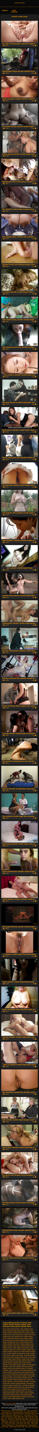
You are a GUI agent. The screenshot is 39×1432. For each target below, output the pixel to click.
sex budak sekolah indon (16, 1391)
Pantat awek (16, 1413)
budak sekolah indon (26, 1342)
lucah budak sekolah (19, 1376)
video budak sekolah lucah (15, 1398)
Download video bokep (22, 1419)
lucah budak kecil (24, 1374)
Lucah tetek (28, 1427)
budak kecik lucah (29, 1334)
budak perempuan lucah (15, 1338)
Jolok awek (31, 1418)
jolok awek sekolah (15, 1366)
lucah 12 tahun (13, 1370)
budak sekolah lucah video (11, 1346)
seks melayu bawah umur (11, 1389)
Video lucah (12, 1422)
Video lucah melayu (32, 1410)
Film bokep (5, 1422)
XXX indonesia (8, 1418)
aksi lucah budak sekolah (11, 1329)
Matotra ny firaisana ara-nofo (14, 1415)
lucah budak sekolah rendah (23, 1378)
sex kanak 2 (29, 1391)
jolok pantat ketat (27, 1366)
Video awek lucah (29, 1413)
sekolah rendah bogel (14, 1387)
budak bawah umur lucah (21, 1333)
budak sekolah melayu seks (25, 1349)
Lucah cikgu (26, 1412)
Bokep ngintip (17, 1418)
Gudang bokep (32, 1425)
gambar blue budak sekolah (22, 1363)
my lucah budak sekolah (21, 1381)
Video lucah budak (19, 3)
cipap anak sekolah (28, 1359)
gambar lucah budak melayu (12, 1364)
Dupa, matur (26, 1422)
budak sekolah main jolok (20, 1348)
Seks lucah (19, 1422)
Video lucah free (14, 1421)
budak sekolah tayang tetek (16, 1353)
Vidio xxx (14, 1424)
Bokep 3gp (25, 1418)
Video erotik (11, 1419)
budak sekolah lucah (26, 1344)
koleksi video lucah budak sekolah (14, 1368)
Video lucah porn (29, 1416)
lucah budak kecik (13, 1374)
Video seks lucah (6, 1410)
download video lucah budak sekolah (15, 1361)
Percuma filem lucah (6, 1413)
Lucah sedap (26, 1415)
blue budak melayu (23, 1331)
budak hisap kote (17, 1334)
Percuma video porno (7, 1416)
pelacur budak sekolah (18, 1383)
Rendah (5, 10)
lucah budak (16, 1372)
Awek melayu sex (7, 1412)
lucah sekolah (7, 1380)
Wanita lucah (10, 1425)
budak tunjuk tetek (17, 1355)
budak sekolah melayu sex (11, 1351)
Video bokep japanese (21, 1425)
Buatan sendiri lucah (32, 1421)
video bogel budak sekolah (17, 1396)
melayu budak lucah (19, 1380)
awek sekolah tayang (10, 1331)
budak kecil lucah (8, 1336)
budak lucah (19, 1336)
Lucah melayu (5, 1427)
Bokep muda (20, 1427)
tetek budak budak (9, 1393)
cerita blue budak (29, 1355)
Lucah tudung (15, 1410)
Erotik (22, 1413)
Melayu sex (22, 1410)
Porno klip (21, 1424)
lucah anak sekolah (25, 1370)
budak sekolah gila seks (10, 1342)
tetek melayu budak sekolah (25, 1393)
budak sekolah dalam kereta (24, 1340)
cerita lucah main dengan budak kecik (15, 1357)
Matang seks (5, 1421)
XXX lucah (34, 1415)
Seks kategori (14, 11)
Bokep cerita (12, 1427)
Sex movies (23, 1421)
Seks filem (34, 1412)
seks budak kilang (28, 1387)
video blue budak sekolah (11, 1395)
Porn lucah (27, 1424)
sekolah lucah (17, 1385)
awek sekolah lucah (26, 1329)
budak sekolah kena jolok (11, 1344)
